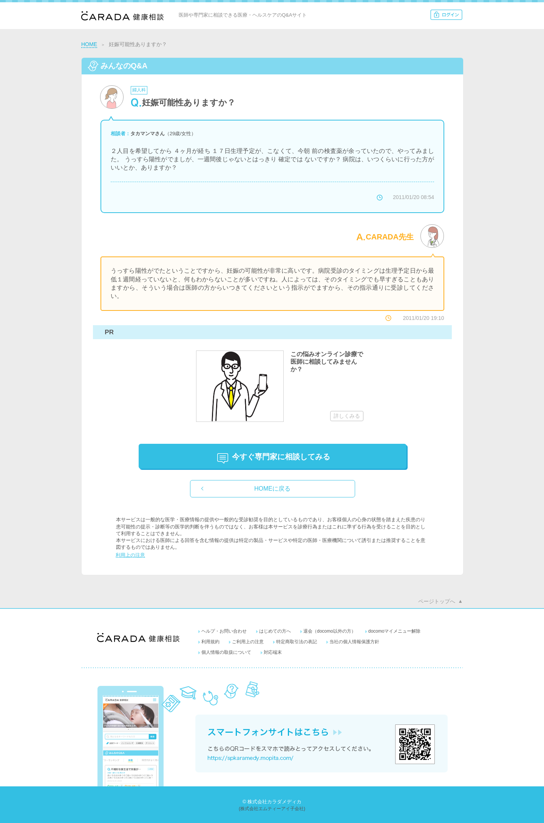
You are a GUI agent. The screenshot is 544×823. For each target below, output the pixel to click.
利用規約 (210, 641)
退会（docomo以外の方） (329, 631)
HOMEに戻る (272, 488)
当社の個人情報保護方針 (354, 641)
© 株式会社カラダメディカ (272, 801)
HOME (89, 44)
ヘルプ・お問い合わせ (224, 631)
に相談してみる (281, 456)
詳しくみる (347, 416)
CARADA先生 (390, 237)
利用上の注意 (130, 555)
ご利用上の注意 (248, 641)
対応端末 (273, 652)
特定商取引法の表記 (296, 641)
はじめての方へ (275, 631)
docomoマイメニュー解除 (394, 631)
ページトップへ (436, 601)
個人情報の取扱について (226, 652)
